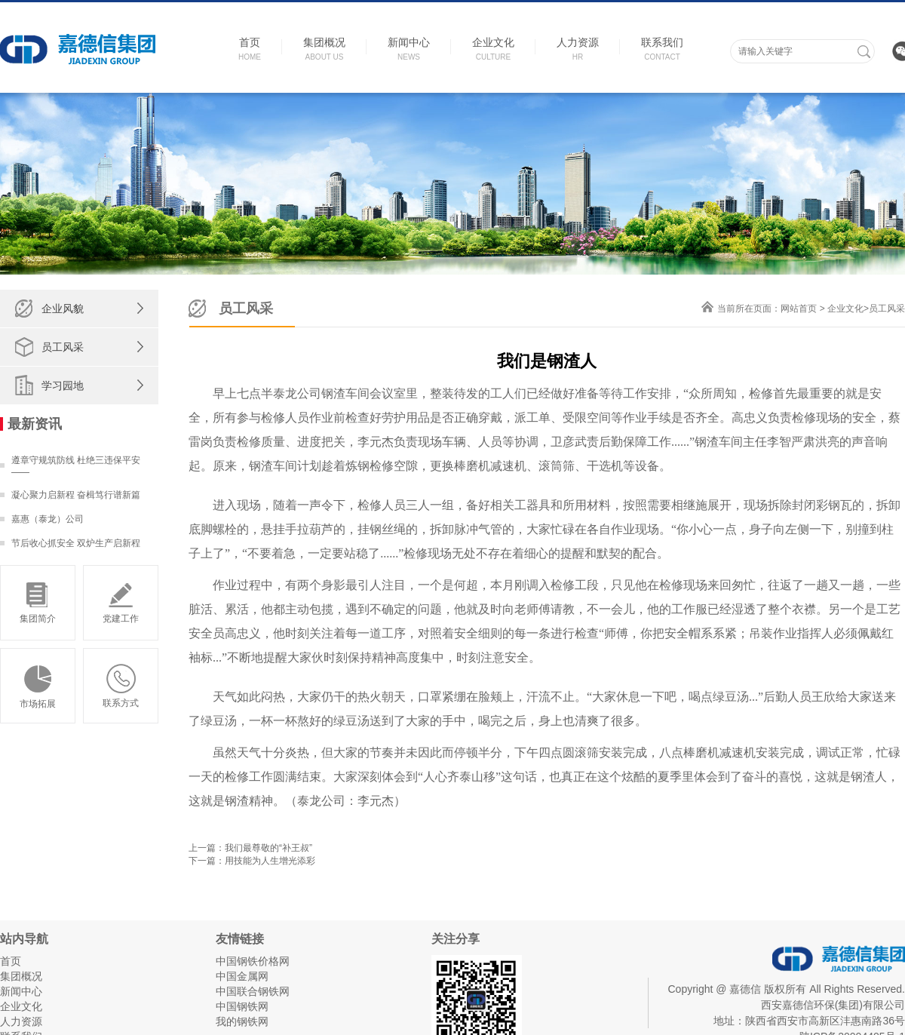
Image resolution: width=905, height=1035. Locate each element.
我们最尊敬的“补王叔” (268, 848)
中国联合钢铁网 (253, 991)
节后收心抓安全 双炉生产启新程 (75, 543)
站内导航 (24, 938)
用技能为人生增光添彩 (270, 860)
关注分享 (455, 938)
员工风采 (62, 347)
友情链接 (240, 938)
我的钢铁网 (242, 1021)
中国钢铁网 (242, 1006)
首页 (10, 961)
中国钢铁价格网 (253, 961)
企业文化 (845, 308)
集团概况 (21, 976)
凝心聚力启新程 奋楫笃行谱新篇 (75, 495)
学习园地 (62, 385)
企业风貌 (62, 309)
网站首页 (799, 308)
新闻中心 (21, 991)
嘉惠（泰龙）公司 (47, 519)
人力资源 (21, 1021)
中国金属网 (242, 976)
